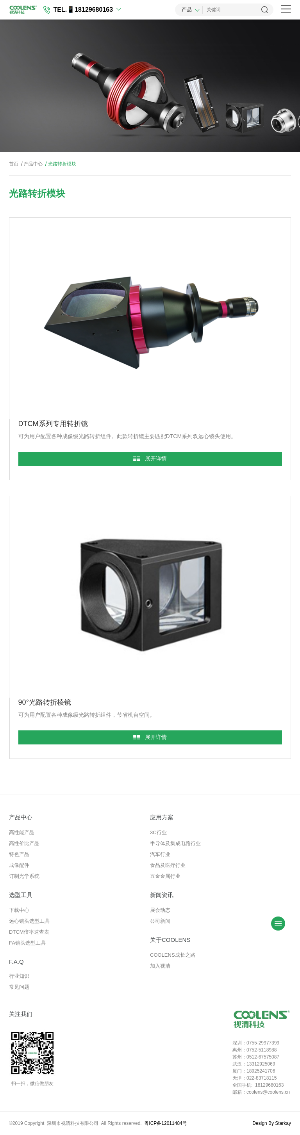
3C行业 (158, 832)
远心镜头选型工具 (29, 921)
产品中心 (31, 164)
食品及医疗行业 (168, 865)
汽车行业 (160, 854)
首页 (13, 164)
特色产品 (19, 854)
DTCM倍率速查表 (29, 932)
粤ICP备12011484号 (165, 1123)
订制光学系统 (24, 876)
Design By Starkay (271, 1123)
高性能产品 (21, 832)
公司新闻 (160, 921)
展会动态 (160, 910)
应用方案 (161, 817)
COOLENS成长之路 (172, 955)
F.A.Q (16, 961)
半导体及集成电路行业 (175, 843)
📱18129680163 (90, 9)
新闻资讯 (161, 895)
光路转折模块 (60, 164)
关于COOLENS (170, 939)
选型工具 (20, 895)
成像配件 (19, 865)
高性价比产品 (24, 843)
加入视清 (160, 966)
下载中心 (19, 910)
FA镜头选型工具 (27, 943)
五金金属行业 (165, 876)
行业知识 (19, 976)
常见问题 (19, 987)
